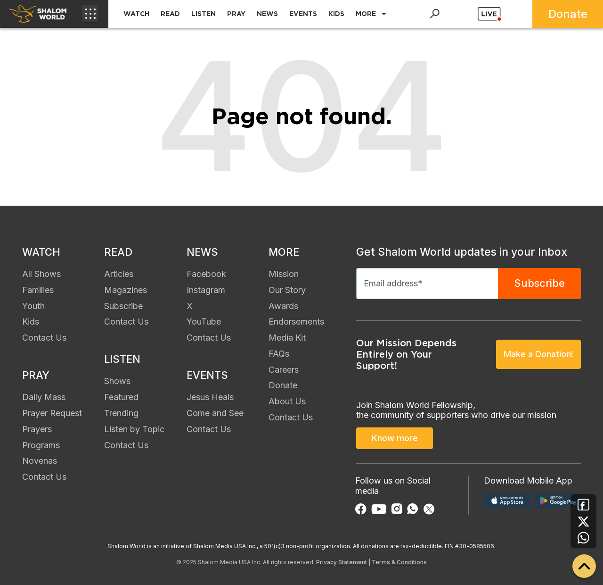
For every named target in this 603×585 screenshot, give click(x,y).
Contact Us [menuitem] (44, 338)
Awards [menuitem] (283, 306)
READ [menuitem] (170, 13)
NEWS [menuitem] (267, 13)
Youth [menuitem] (33, 306)
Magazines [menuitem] (125, 290)
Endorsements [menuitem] (296, 321)
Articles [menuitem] (118, 274)
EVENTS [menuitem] (303, 13)
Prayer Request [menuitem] (52, 413)
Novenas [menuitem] (39, 461)
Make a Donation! (538, 354)
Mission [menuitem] (284, 274)
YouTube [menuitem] (204, 321)
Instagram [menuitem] (206, 290)
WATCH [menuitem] (136, 13)
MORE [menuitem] (366, 13)
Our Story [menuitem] (287, 290)
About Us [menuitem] (287, 401)
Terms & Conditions (399, 562)
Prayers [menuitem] (37, 429)
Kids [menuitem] (30, 321)
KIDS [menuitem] (336, 13)
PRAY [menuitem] (236, 13)
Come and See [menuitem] (215, 413)
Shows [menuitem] (117, 381)
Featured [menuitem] (121, 397)
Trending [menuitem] (121, 413)
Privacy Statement (341, 562)
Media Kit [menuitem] (287, 338)
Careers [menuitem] (284, 370)
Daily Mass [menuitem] (43, 397)
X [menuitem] (190, 306)
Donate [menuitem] (283, 385)
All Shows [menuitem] (41, 274)
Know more (395, 438)
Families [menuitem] (38, 290)
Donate (567, 14)
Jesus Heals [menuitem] (210, 397)
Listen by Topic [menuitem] (134, 429)
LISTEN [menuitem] (203, 13)
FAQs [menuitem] (279, 354)
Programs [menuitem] (41, 445)
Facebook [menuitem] (206, 274)
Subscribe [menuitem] (123, 306)
